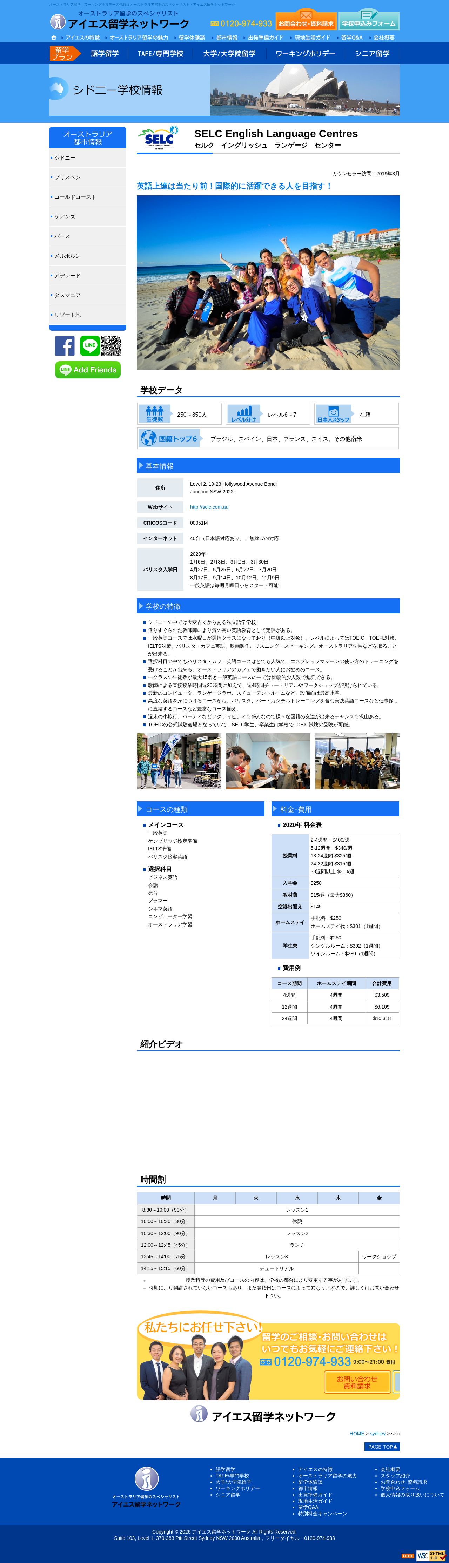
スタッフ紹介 (395, 1475)
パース (62, 236)
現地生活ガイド (315, 1501)
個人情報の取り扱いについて (412, 1494)
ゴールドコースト (75, 197)
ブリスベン (67, 177)
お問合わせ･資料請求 (404, 1482)
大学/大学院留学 (234, 1482)
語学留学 (225, 1469)
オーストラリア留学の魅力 (327, 1475)
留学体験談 (310, 1482)
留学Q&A (308, 1507)
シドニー (64, 158)
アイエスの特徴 (315, 1469)
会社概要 (390, 1469)
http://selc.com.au (209, 507)
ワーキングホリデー (238, 1488)
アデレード (67, 275)
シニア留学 (228, 1494)
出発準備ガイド (315, 1494)
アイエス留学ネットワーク (221, 1532)
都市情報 (308, 1488)
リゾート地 (67, 315)
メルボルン (67, 256)
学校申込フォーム (400, 1488)
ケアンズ (64, 217)
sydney (378, 1433)
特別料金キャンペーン (322, 1513)
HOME (357, 1433)
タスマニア (67, 295)
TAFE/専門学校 (232, 1475)
